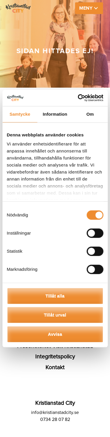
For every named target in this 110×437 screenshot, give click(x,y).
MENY (85, 8)
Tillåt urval (55, 314)
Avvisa (55, 334)
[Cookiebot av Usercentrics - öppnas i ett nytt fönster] (78, 98)
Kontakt (55, 367)
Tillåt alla (55, 295)
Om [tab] (90, 114)
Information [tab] (55, 114)
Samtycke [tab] (19, 114)
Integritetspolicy (55, 356)
